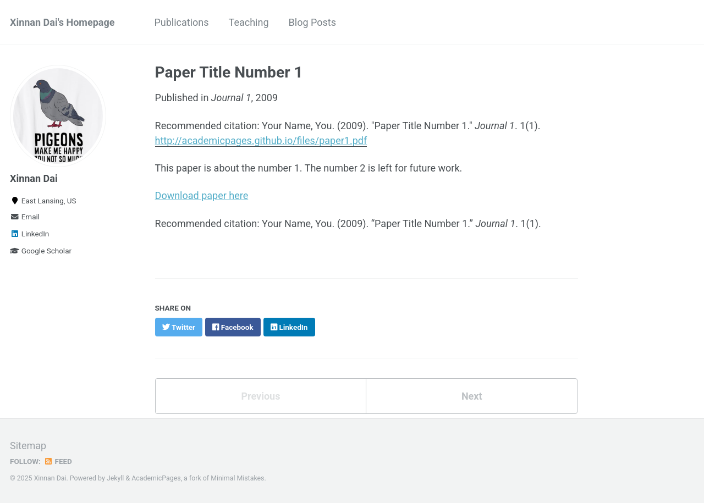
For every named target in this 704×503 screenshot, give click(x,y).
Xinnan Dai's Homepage (62, 22)
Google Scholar (41, 250)
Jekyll (115, 478)
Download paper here (202, 195)
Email (25, 216)
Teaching (249, 22)
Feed (57, 461)
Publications (181, 22)
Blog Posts (312, 22)
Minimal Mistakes (237, 478)
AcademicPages (155, 478)
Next (471, 396)
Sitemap (28, 445)
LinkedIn (29, 233)
